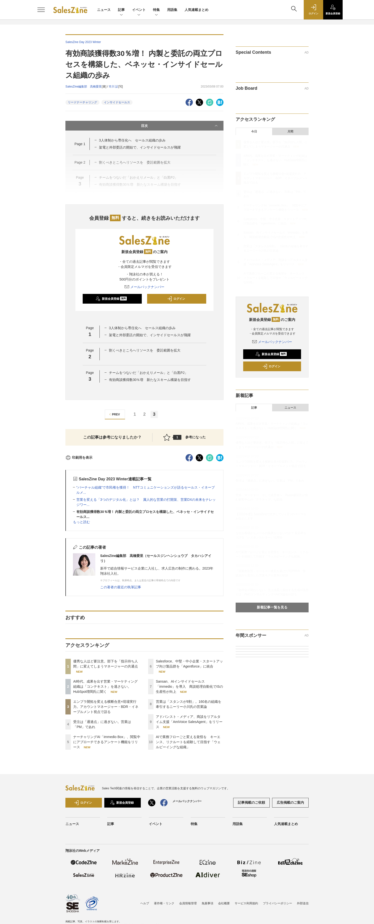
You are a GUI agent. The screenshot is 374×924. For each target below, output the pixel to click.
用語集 (172, 10)
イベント (139, 10)
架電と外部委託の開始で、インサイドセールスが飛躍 (140, 147)
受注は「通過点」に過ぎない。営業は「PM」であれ (270, 480)
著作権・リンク (164, 903)
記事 (121, 10)
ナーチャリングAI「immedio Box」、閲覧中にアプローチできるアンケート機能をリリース (106, 742)
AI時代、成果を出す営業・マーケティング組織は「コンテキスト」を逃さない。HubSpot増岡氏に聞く (105, 686)
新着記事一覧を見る (272, 607)
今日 (254, 131)
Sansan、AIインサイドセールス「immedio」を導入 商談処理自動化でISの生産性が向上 (189, 686)
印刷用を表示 (78, 457)
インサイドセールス (117, 102)
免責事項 (207, 903)
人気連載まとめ (196, 10)
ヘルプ (144, 903)
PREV (114, 414)
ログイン (176, 298)
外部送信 (303, 903)
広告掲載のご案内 (290, 802)
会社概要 (224, 903)
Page (79, 144)
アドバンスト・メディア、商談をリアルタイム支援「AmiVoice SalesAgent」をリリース (189, 722)
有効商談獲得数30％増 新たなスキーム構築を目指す (150, 380)
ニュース (104, 10)
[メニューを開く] (41, 9)
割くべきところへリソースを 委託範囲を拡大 (144, 350)
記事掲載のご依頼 (251, 802)
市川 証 (113, 86)
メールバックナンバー (144, 287)
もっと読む (81, 522)
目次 (180, 125)
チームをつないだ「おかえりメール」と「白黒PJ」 (148, 373)
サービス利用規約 (246, 903)
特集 (156, 10)
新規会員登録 (111, 298)
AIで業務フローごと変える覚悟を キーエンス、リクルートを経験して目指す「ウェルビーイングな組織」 (188, 742)
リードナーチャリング (82, 102)
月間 (290, 131)
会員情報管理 (188, 903)
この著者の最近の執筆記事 (120, 587)
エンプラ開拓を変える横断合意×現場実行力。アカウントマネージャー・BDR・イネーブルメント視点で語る (105, 707)
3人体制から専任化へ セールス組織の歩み (132, 140)
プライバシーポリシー (277, 903)
